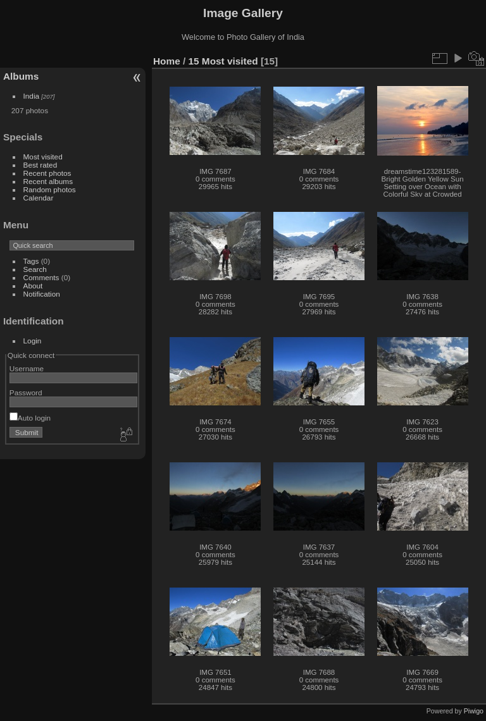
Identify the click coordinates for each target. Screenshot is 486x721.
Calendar (38, 198)
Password (25, 392)
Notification (41, 294)
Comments (41, 277)
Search (35, 269)
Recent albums (48, 181)
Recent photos (47, 173)
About (33, 285)
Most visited (43, 156)
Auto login (30, 418)
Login (32, 340)
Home (166, 61)
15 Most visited (223, 61)
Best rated (40, 165)
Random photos (49, 189)
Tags (31, 261)
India (31, 96)
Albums (21, 76)
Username (26, 368)
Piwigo (473, 711)
